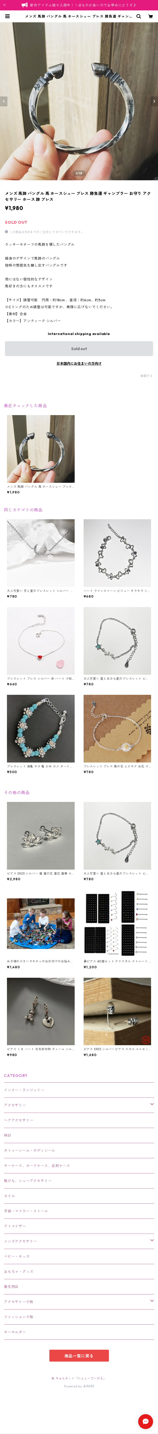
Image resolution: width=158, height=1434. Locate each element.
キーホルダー (15, 1332)
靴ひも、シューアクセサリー (28, 1181)
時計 (7, 1135)
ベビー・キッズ (17, 1256)
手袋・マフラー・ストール (26, 1211)
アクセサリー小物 (18, 1302)
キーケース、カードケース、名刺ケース (37, 1165)
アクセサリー (15, 1105)
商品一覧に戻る (79, 1355)
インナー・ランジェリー (24, 1090)
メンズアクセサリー (20, 1241)
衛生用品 (11, 1286)
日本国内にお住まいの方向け (79, 363)
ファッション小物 (18, 1317)
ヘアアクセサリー (18, 1120)
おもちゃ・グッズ (18, 1271)
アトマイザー (15, 1226)
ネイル (9, 1196)
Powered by (79, 1386)
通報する (146, 376)
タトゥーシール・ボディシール (29, 1150)
